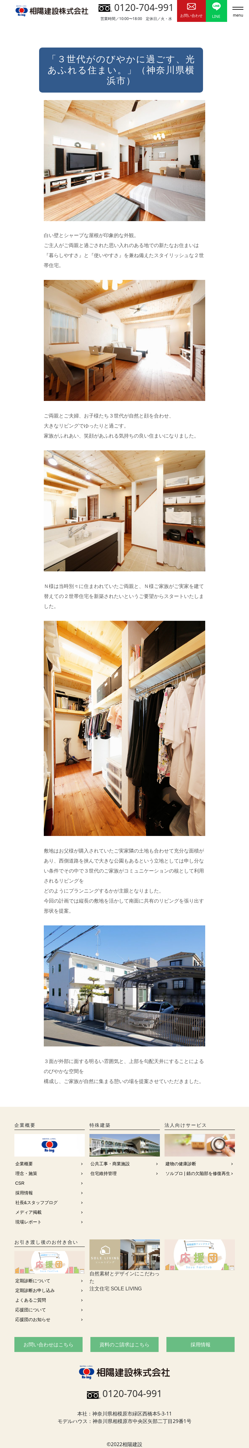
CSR (20, 1183)
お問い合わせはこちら (48, 1344)
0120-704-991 (136, 7)
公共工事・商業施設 (110, 1163)
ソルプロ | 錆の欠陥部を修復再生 (197, 1173)
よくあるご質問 (30, 1300)
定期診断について (32, 1280)
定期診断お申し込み (35, 1290)
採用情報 (24, 1192)
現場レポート (28, 1221)
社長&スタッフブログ (36, 1202)
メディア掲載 (28, 1212)
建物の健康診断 (180, 1163)
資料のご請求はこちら (124, 1344)
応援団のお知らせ (32, 1319)
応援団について (30, 1309)
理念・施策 (26, 1173)
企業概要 (24, 1163)
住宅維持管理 (103, 1173)
